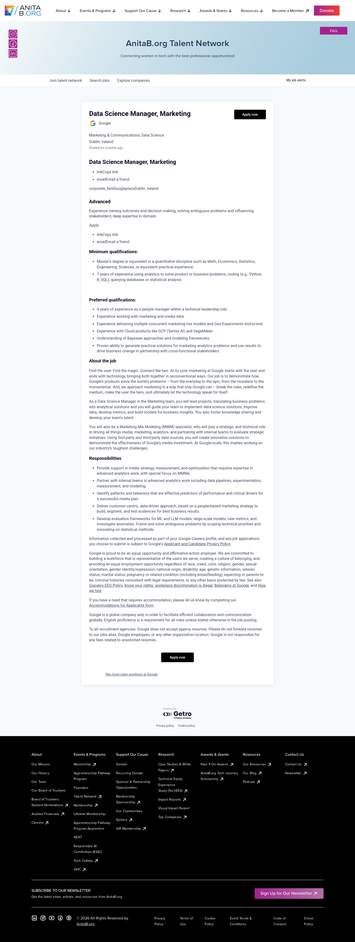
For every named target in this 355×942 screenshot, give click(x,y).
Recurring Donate (129, 773)
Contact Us (296, 764)
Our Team (38, 781)
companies (133, 80)
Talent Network (88, 796)
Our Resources (257, 764)
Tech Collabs (86, 860)
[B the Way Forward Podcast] (69, 918)
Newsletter (296, 773)
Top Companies (172, 817)
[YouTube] (52, 918)
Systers (124, 819)
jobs (100, 80)
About (63, 10)
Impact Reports (172, 799)
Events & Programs (98, 10)
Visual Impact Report (174, 808)
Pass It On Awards (217, 764)
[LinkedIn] (13, 53)
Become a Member (291, 10)
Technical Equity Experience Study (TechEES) (173, 784)
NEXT (78, 837)
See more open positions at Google (131, 674)
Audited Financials (48, 813)
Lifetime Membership (89, 813)
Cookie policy (186, 725)
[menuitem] (181, 172)
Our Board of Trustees (48, 790)
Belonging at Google (231, 585)
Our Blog (252, 773)
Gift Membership (131, 828)
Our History (40, 773)
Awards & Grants (216, 10)
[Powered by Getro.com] (177, 714)
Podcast (252, 781)
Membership (86, 805)
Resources (252, 10)
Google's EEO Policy (106, 585)
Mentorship (85, 764)
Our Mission (40, 764)
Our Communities (129, 811)
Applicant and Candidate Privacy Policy (197, 544)
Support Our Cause (143, 10)
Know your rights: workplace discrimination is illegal (168, 585)
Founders (81, 787)
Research (180, 10)
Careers (40, 822)
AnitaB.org (85, 923)
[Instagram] (13, 34)
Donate (121, 764)
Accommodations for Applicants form (121, 605)
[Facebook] (13, 43)
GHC (80, 869)
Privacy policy (165, 725)
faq (333, 30)
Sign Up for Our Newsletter (289, 893)
